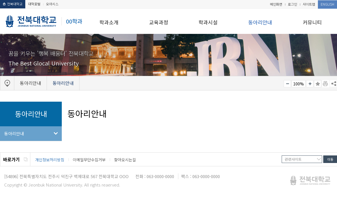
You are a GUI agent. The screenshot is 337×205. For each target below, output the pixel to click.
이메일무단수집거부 (89, 159)
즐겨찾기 (317, 83)
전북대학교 (12, 3)
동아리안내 (260, 22)
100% (298, 84)
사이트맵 (309, 4)
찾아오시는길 (125, 159)
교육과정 (158, 22)
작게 (287, 83)
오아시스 (52, 3)
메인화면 (276, 4)
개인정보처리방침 (49, 159)
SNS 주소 (333, 83)
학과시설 (208, 22)
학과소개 (109, 22)
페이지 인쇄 (325, 83)
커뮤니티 (312, 22)
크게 (309, 83)
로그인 (292, 4)
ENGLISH (327, 4)
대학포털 (34, 3)
